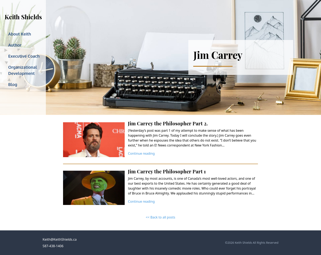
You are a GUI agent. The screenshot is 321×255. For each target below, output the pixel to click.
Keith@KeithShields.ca (60, 239)
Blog (12, 84)
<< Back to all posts (160, 217)
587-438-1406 (53, 246)
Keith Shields (23, 17)
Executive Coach (24, 56)
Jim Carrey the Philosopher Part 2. (168, 123)
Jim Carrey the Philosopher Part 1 (167, 171)
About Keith (19, 34)
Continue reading (141, 153)
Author (14, 45)
